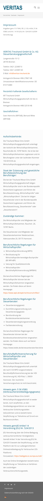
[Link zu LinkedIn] (11, 484)
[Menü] (38, 7)
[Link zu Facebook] (5, 484)
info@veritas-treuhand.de (19, 73)
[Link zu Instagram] (14, 484)
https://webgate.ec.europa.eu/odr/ (28, 456)
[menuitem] (34, 7)
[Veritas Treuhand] (17, 7)
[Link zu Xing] (8, 484)
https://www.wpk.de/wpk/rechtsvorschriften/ (21, 293)
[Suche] (34, 7)
